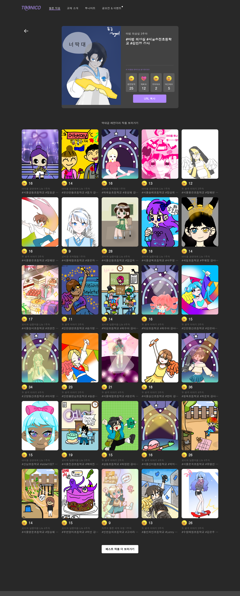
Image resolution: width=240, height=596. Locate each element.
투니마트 (90, 8)
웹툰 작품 (54, 8)
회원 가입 (214, 8)
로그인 (203, 8)
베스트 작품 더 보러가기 (119, 549)
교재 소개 (72, 8)
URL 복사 (149, 98)
